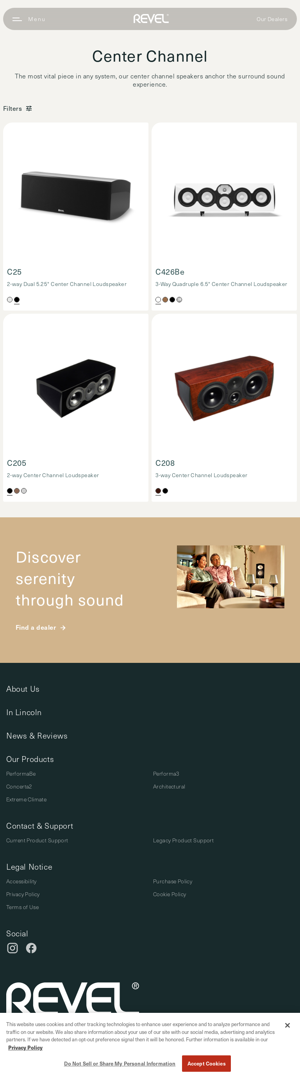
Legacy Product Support (183, 840)
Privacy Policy (23, 894)
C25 (14, 271)
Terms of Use (22, 907)
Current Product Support (37, 840)
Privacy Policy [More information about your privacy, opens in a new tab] (25, 1047)
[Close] (287, 1025)
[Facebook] (31, 948)
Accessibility (21, 881)
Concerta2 (19, 786)
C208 (165, 462)
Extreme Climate (26, 799)
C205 (16, 462)
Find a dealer (36, 627)
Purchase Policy (172, 881)
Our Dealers (272, 19)
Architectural (169, 786)
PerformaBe (21, 773)
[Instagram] (12, 948)
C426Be (170, 271)
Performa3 (166, 773)
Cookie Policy (169, 894)
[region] (150, 1045)
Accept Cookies (207, 1063)
